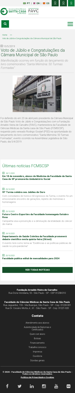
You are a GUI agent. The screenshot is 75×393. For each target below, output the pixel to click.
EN (36, 3)
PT (26, 3)
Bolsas (37, 338)
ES (46, 3)
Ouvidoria (37, 356)
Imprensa (37, 351)
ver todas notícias (37, 269)
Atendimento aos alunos (37, 323)
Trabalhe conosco (37, 347)
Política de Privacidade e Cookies (37, 377)
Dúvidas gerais (37, 360)
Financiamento (37, 343)
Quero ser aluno (37, 334)
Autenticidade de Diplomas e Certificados (37, 328)
